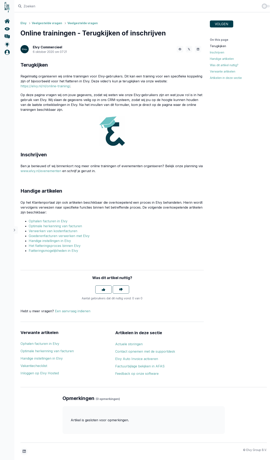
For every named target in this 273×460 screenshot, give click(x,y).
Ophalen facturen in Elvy (48, 221)
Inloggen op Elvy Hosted (39, 373)
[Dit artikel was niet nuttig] (121, 289)
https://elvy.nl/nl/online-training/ (45, 86)
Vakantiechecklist (33, 366)
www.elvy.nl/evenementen (40, 171)
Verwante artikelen (222, 71)
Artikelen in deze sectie (226, 78)
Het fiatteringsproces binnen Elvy (55, 246)
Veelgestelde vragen (47, 23)
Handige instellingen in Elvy (50, 241)
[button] (7, 52)
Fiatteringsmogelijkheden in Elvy (53, 251)
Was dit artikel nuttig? (224, 65)
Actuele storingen (129, 344)
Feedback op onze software (137, 373)
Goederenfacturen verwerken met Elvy (59, 236)
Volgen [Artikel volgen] (221, 24)
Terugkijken (218, 46)
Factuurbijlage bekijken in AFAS (140, 366)
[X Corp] (189, 49)
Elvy (23, 23)
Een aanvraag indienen (72, 311)
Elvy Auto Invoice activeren (136, 359)
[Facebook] (180, 49)
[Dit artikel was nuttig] (103, 289)
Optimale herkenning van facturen (55, 226)
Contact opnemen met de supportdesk (145, 351)
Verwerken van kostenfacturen (53, 231)
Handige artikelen (222, 58)
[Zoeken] (137, 6)
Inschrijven (217, 52)
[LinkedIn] (198, 49)
